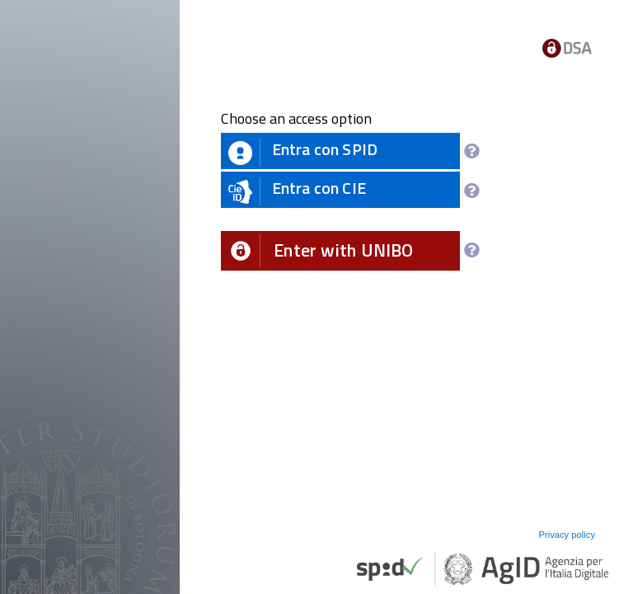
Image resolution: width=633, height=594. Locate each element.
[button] (340, 251)
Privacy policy (566, 535)
